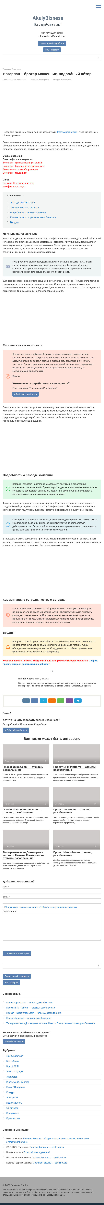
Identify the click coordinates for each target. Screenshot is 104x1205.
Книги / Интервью (15, 1089)
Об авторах (12, 1110)
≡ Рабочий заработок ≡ (26, 394)
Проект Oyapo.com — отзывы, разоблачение (23, 769)
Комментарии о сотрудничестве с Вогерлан (33, 218)
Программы (12, 1115)
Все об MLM (12, 1068)
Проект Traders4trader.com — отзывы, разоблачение (22, 812)
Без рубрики (12, 1063)
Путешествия (13, 1120)
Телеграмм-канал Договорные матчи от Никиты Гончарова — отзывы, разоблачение (23, 855)
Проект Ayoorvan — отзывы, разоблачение (72, 812)
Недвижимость (14, 1104)
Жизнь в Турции (14, 1073)
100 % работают (14, 1058)
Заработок (11, 1078)
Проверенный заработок (52, 43)
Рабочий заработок (15, 1043)
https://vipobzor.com (67, 132)
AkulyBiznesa (47, 18)
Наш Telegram (52, 50)
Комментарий (10, 912)
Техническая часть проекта (24, 208)
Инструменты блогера (17, 1084)
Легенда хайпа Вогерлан (23, 203)
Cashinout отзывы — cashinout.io (47, 1149)
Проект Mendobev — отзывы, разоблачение (72, 854)
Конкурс (10, 1094)
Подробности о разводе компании (28, 213)
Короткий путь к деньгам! (36, 1154)
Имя (6, 887)
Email (6, 897)
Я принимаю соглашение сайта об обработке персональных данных (41, 908)
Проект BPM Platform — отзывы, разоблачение (74, 769)
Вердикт (14, 223)
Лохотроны (44, 80)
